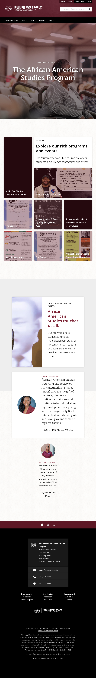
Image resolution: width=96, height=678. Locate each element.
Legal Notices (64, 628)
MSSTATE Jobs (27, 600)
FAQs (82, 2)
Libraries (48, 600)
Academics (48, 594)
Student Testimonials (50, 376)
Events (77, 2)
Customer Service (32, 628)
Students (24, 20)
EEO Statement (44, 628)
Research (42, 20)
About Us (51, 20)
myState (64, 1)
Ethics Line (54, 628)
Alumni (33, 20)
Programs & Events (12, 20)
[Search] (89, 9)
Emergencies (26, 594)
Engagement (69, 594)
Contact (89, 2)
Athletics (69, 597)
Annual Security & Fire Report (48, 631)
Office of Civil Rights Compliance (59, 647)
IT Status (27, 597)
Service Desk (59, 658)
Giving (69, 600)
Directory (71, 1)
